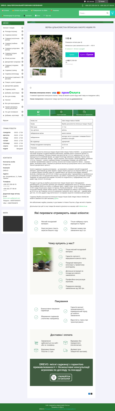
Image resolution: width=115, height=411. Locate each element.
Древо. (56, 198)
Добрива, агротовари (12, 93)
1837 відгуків (90, 1)
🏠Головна (5, 10)
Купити (72, 55)
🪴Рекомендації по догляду (11, 15)
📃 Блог (37, 15)
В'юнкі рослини (10, 58)
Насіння (7, 100)
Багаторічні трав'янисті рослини (12, 78)
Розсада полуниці (11, 31)
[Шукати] (107, 13)
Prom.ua (67, 405)
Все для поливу (10, 96)
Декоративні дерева (12, 86)
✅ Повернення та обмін (39, 10)
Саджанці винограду (12, 74)
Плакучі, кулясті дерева (13, 82)
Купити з (86, 55)
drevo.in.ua (83, 206)
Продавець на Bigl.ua (57, 407)
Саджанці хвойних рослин (11, 44)
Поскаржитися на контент (52, 409)
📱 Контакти (27, 15)
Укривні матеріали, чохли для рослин (11, 107)
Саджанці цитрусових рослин (12, 49)
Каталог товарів (8, 28)
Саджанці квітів (10, 89)
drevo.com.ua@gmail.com (11, 198)
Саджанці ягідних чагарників (11, 54)
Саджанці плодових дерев (11, 66)
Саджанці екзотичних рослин (12, 39)
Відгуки (5, 120)
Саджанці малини (11, 35)
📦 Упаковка (55, 10)
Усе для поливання (11, 112)
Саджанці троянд (11, 70)
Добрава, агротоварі (12, 115)
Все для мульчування (12, 103)
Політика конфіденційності (68, 409)
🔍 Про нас (47, 15)
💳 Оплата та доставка (20, 10)
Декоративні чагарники (12, 62)
